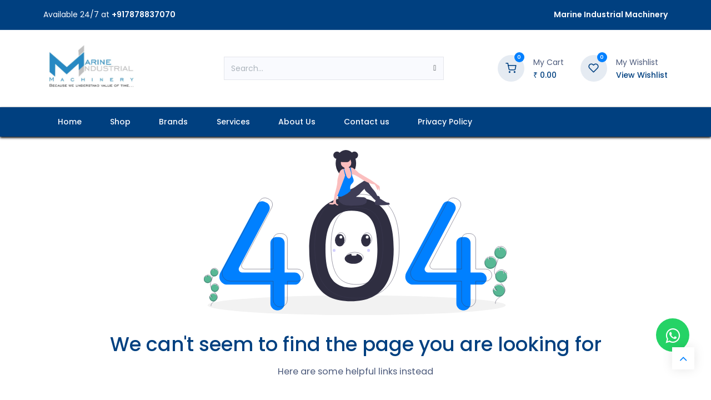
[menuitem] (69, 122)
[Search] (434, 68)
